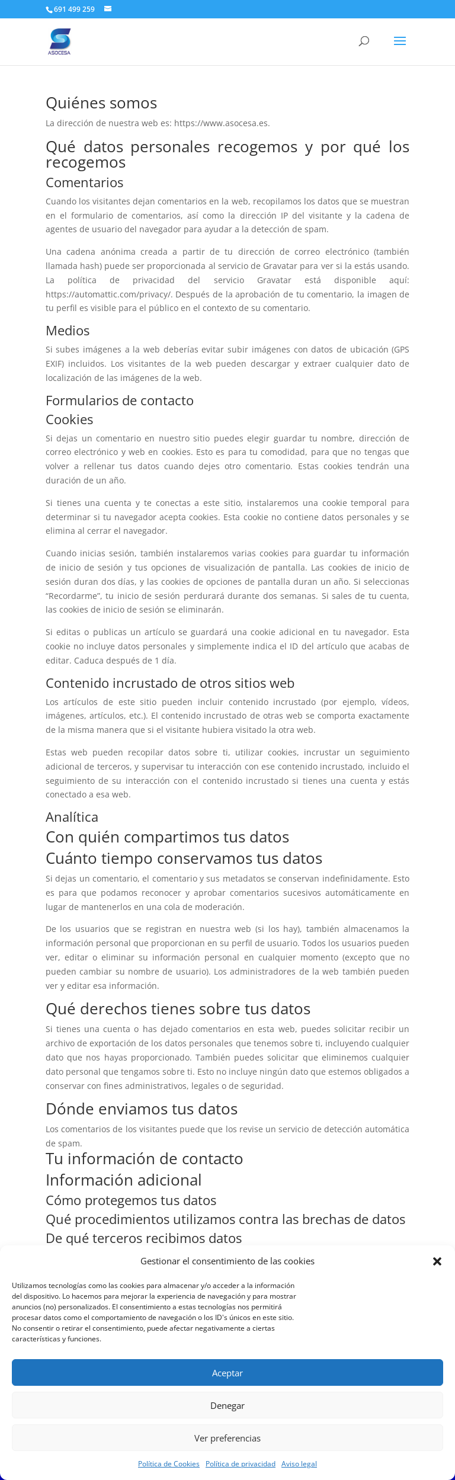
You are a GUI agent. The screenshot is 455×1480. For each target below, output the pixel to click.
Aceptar (227, 1373)
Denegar (227, 1405)
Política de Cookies (169, 1464)
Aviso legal (299, 1464)
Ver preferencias (227, 1438)
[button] (437, 1261)
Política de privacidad (240, 1464)
